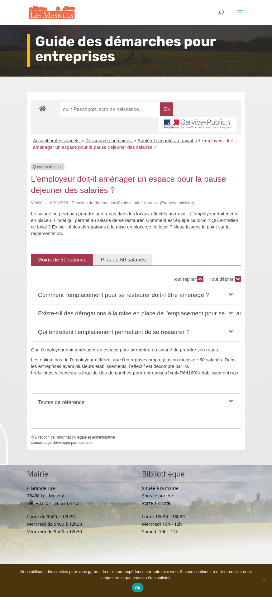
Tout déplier (225, 279)
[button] (136, 295)
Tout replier (188, 279)
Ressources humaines (109, 140)
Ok (137, 587)
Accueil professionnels (57, 140)
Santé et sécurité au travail (165, 140)
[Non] (264, 580)
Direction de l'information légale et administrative (75, 437)
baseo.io (85, 442)
